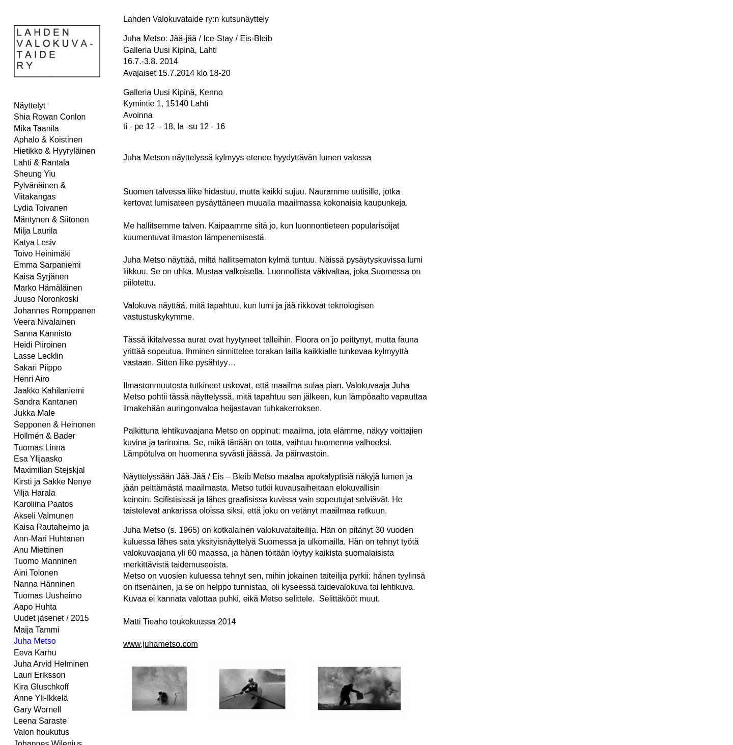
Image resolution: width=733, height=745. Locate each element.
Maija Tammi (37, 629)
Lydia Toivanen (41, 208)
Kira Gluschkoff (41, 686)
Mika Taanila (36, 128)
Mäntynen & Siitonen (51, 219)
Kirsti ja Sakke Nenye (52, 481)
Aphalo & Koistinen (48, 139)
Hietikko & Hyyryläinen (54, 151)
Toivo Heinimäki (42, 253)
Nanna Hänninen (44, 584)
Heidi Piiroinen (40, 344)
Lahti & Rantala (41, 162)
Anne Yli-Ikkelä (41, 698)
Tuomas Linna (39, 447)
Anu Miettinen (39, 550)
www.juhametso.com (160, 644)
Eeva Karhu (35, 652)
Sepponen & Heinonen (55, 424)
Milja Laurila (35, 230)
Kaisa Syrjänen (41, 276)
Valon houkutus (41, 732)
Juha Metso (35, 641)
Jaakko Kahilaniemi (49, 390)
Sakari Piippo (38, 367)
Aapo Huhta (35, 607)
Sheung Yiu (34, 173)
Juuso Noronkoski (46, 299)
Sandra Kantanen (45, 401)
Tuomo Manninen (45, 561)
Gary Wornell (37, 709)
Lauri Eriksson (39, 675)
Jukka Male (34, 413)
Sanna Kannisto (42, 333)
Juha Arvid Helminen (51, 664)
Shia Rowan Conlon (50, 116)
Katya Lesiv (35, 242)
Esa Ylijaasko (38, 458)
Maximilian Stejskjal (49, 470)
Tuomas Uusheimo (48, 595)
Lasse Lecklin (38, 356)
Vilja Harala (34, 493)
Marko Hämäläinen (48, 287)
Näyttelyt (29, 105)
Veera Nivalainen (44, 322)
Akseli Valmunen (44, 515)
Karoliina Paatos (43, 504)
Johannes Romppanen (55, 310)
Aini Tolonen (36, 572)
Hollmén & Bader (44, 436)
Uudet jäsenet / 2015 (51, 618)
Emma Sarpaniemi (47, 265)
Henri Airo (31, 379)
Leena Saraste (40, 721)
